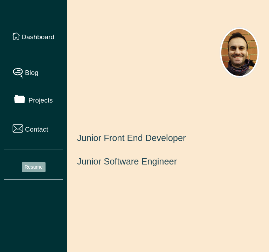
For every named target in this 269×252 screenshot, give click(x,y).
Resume (34, 167)
